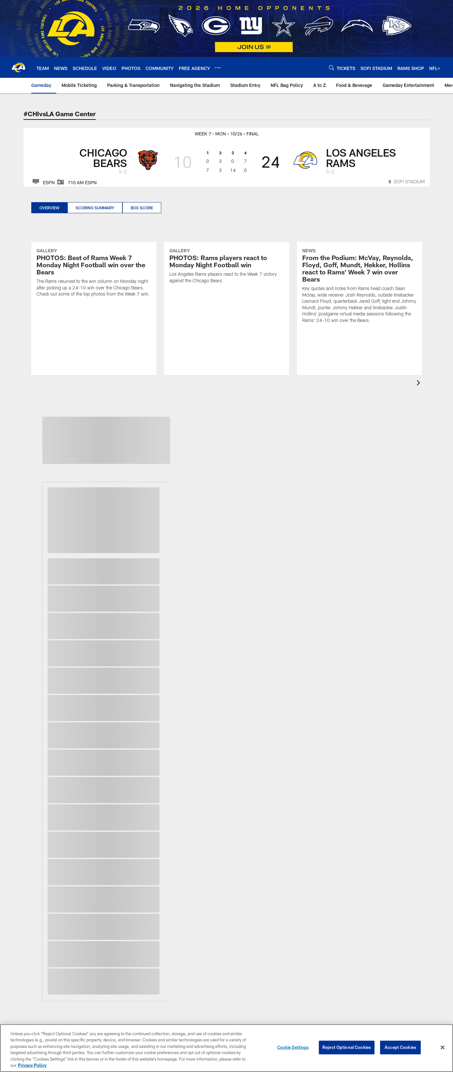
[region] (226, 1048)
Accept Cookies (400, 1047)
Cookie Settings (293, 1047)
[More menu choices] (217, 67)
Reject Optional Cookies (346, 1047)
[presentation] (419, 383)
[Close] (442, 1047)
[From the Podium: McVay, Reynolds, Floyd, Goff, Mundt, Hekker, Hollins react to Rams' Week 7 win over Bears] (359, 286)
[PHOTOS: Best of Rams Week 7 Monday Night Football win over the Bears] (93, 273)
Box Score (142, 207)
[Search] (331, 67)
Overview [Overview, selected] (49, 207)
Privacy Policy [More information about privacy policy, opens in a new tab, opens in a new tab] (32, 1065)
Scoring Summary (95, 207)
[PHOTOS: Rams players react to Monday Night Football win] (226, 266)
